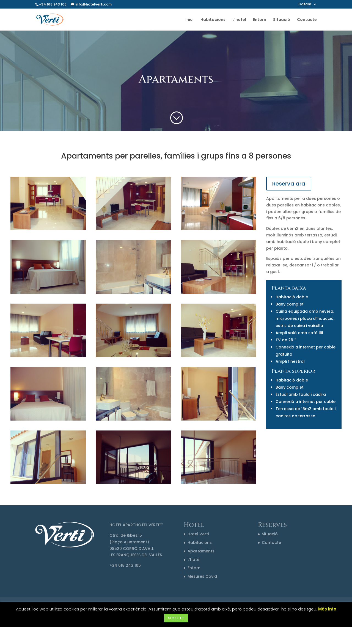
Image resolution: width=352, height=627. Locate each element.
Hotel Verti (198, 534)
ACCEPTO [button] (176, 618)
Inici (189, 20)
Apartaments (201, 551)
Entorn (259, 20)
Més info (327, 609)
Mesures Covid (202, 576)
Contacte (307, 20)
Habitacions (213, 20)
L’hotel (239, 20)
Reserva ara (288, 183)
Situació (281, 20)
